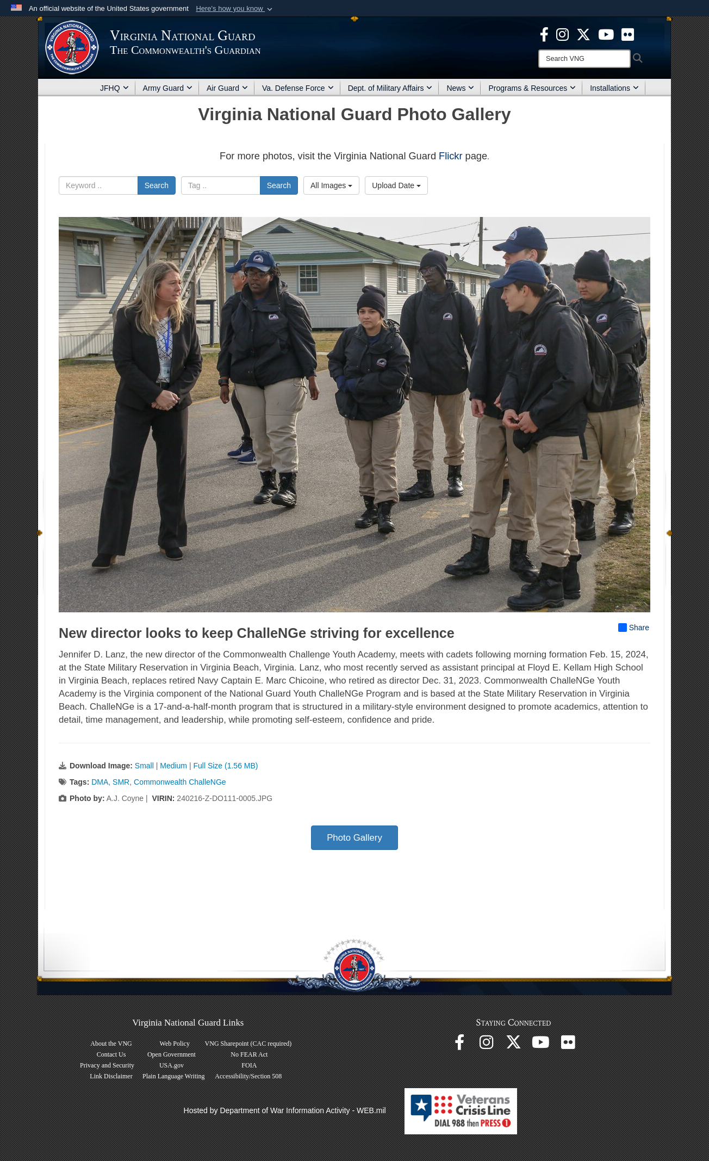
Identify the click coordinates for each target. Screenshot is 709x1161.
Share (633, 627)
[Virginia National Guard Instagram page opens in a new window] (562, 33)
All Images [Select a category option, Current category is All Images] (331, 185)
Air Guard (227, 88)
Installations (614, 88)
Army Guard (167, 88)
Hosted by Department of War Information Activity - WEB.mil (285, 1110)
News (460, 88)
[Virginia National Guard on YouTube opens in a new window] (606, 33)
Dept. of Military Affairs (390, 88)
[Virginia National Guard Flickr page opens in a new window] (627, 33)
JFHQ (114, 88)
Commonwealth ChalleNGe (180, 782)
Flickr (450, 156)
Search (157, 185)
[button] (235, 8)
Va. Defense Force (298, 88)
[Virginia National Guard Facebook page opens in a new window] (544, 33)
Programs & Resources (532, 88)
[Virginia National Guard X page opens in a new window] (583, 33)
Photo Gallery (354, 838)
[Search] (584, 58)
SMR (121, 782)
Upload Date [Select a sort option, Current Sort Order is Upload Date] (396, 185)
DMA (99, 782)
